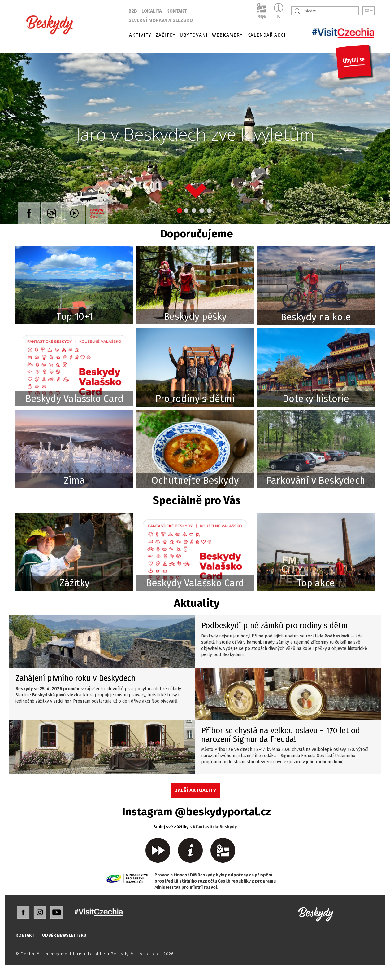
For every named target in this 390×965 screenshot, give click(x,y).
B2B (132, 11)
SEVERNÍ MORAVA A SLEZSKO (160, 20)
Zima (74, 480)
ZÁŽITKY (166, 35)
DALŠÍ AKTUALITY (195, 790)
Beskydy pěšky (195, 316)
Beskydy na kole (316, 317)
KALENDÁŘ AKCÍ (266, 35)
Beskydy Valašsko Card (74, 398)
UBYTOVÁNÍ (194, 35)
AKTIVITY (140, 35)
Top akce (316, 583)
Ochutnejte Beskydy (195, 480)
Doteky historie (316, 398)
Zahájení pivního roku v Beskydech (75, 678)
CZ (368, 10)
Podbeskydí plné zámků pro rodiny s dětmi (275, 625)
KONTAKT (176, 11)
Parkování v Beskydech (315, 480)
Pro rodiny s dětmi (195, 398)
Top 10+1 (74, 316)
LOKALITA (151, 11)
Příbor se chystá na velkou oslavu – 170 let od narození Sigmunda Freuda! (280, 735)
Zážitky (74, 583)
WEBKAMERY (227, 35)
